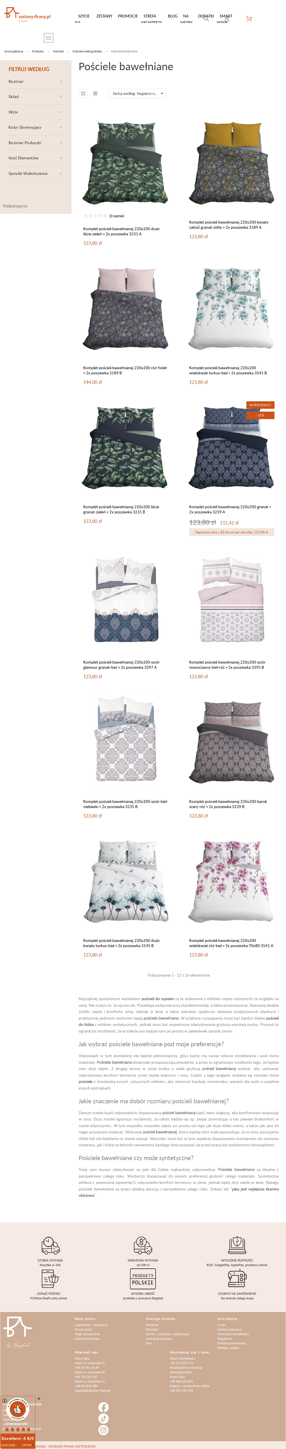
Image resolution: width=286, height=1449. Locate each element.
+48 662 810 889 (86, 1383)
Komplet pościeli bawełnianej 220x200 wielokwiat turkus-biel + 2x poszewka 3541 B (228, 367)
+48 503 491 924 (181, 1387)
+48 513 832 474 (181, 1360)
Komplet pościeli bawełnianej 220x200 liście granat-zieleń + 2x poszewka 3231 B (121, 506)
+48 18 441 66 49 (87, 1364)
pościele (85, 1078)
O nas (221, 1322)
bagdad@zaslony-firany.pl (93, 1387)
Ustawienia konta (87, 1335)
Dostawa (152, 1322)
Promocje (128, 16)
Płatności (152, 1326)
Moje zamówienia (87, 1331)
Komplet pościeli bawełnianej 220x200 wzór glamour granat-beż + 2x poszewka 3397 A (121, 661)
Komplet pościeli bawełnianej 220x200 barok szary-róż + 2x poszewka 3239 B (228, 801)
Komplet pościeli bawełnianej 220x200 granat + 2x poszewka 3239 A (230, 506)
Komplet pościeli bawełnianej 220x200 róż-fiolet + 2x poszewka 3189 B (125, 367)
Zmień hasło (83, 1326)
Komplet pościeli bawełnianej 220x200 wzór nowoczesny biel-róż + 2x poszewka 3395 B (227, 661)
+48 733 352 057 (86, 1374)
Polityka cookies (228, 1345)
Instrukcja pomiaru (159, 1335)
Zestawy (104, 16)
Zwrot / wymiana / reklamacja (167, 1331)
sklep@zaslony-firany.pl (186, 1364)
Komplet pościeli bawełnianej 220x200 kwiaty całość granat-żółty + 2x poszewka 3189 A (228, 221)
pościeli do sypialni (158, 995)
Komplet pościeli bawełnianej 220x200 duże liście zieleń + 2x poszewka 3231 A (121, 228)
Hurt (149, 1340)
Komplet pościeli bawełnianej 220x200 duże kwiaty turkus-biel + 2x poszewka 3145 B (121, 940)
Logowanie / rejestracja (91, 1322)
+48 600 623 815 (181, 1378)
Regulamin (225, 1335)
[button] (83, 90)
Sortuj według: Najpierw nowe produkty (139, 90)
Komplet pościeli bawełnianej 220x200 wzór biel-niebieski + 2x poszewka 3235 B (125, 801)
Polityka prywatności (231, 1340)
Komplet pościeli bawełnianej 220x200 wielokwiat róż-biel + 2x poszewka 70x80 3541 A (231, 940)
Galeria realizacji (229, 1326)
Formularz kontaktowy (233, 1331)
